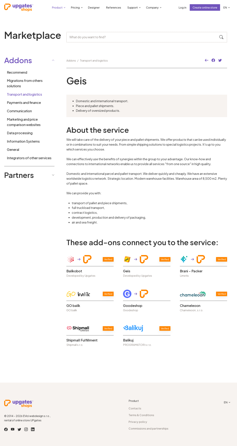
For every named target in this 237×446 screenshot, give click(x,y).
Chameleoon (190, 306)
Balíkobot (74, 271)
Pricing (75, 7)
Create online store (205, 7)
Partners (29, 175)
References (113, 7)
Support (132, 7)
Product (57, 7)
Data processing (20, 133)
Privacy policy (138, 422)
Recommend (17, 72)
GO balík (73, 306)
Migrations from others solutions (25, 83)
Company (152, 7)
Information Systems (23, 141)
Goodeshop (132, 306)
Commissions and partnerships (148, 428)
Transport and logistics (24, 94)
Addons (71, 60)
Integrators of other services (29, 158)
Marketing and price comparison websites (24, 122)
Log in (182, 7)
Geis (126, 271)
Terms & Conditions (141, 415)
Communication (19, 111)
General (13, 149)
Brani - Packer (191, 271)
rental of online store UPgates (22, 420)
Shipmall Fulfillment (82, 340)
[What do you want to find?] (146, 37)
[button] (206, 60)
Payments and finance (24, 102)
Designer (94, 7)
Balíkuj (128, 340)
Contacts (135, 408)
